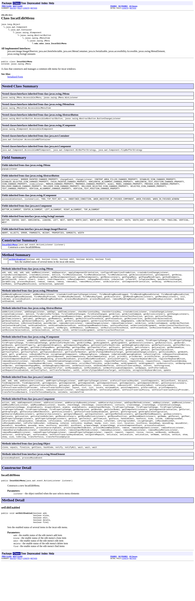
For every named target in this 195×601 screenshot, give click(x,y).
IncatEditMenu (9, 254)
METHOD (34, 8)
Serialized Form (15, 78)
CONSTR (26, 8)
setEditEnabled (17, 269)
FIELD (19, 8)
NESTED (13, 8)
